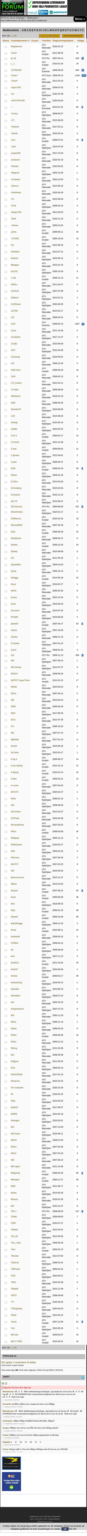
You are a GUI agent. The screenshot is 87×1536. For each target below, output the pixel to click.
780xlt (13, 1315)
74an (13, 1249)
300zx (13, 693)
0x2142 (14, 271)
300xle (14, 687)
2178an (14, 481)
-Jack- (13, 146)
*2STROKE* (16, 70)
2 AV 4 (14, 435)
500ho (13, 1035)
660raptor (15, 1179)
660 (12, 1160)
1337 (13, 350)
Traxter (5, 1435)
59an (13, 1101)
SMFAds (39, 1521)
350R (13, 706)
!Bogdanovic (16, 46)
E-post (35, 40)
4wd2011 (15, 963)
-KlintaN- (15, 166)
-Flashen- (15, 127)
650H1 (14, 1140)
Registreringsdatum (63, 40)
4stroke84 (15, 936)
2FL (12, 558)
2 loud (13, 449)
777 (12, 1302)
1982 (13, 403)
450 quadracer (17, 825)
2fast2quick (16, 538)
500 (12, 1015)
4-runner (14, 785)
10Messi (14, 298)
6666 (13, 1186)
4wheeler (15, 989)
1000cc (14, 284)
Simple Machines (54, 1519)
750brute (15, 1262)
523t (13, 1068)
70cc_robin (16, 1243)
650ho (13, 1147)
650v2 (13, 1153)
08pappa (15, 265)
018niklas (15, 252)
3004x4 (14, 674)
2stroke (14, 637)
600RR (14, 1114)
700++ (13, 1211)
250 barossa (16, 506)
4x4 (12, 1002)
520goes (15, 1061)
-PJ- (12, 199)
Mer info (72, 1529)
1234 (13, 324)
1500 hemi (15, 370)
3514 (13, 720)
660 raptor (15, 1166)
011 (12, 245)
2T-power (15, 643)
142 (12, 363)
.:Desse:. (15, 225)
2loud (13, 584)
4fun (13, 904)
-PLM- (13, 206)
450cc (13, 831)
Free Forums (48, 1521)
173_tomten (16, 383)
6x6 (12, 1206)
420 (12, 805)
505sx (13, 1042)
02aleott (14, 258)
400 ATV (14, 792)
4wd (12, 956)
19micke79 (16, 409)
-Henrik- (14, 133)
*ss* (12, 94)
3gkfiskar (15, 739)
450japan (15, 838)
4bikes (14, 884)
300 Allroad (16, 667)
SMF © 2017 (43, 1519)
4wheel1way (16, 982)
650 (12, 1127)
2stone (14, 630)
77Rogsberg (16, 1308)
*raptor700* (16, 87)
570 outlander (17, 1088)
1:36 (13, 416)
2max (13, 604)
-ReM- (13, 219)
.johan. (14, 232)
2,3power (15, 455)
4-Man (13, 779)
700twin (14, 1229)
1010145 (15, 291)
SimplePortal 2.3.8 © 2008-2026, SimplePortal (45, 1516)
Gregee (6, 1428)
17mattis (14, 389)
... (13, 36)
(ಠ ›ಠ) (13, 58)
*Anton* (14, 75)
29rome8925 (16, 525)
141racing (15, 357)
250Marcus (16, 518)
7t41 (13, 1328)
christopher (7, 1421)
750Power (15, 1269)
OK (65, 1529)
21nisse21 (15, 495)
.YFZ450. (15, 238)
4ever (13, 897)
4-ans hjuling (16, 766)
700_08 (14, 1236)
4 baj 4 (14, 759)
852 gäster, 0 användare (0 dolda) (19, 1362)
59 (12, 1094)
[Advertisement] (74, 1468)
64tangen (15, 1120)
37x (12, 726)
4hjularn (14, 917)
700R (13, 1223)
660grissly (15, 1173)
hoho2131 (7, 1404)
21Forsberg (16, 488)
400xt (13, 798)
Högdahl (6, 1442)
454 (12, 871)
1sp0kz (14, 429)
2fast (13, 532)
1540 (13, 376)
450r (13, 851)
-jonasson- (15, 160)
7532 (13, 1276)
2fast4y (14, 551)
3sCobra (14, 752)
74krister (15, 1256)
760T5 (13, 1295)
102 (15, 36)
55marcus (15, 1081)
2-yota (13, 462)
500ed (13, 1028)
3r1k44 (14, 746)
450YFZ (14, 864)
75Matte (14, 1289)
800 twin (14, 1335)
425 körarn (16, 811)
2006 (13, 468)
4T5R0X (14, 943)
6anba (13, 1193)
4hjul (13, 910)
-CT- (13, 120)
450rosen (15, 857)
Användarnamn (20, 40)
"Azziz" (14, 53)
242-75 (14, 501)
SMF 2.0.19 (34, 1519)
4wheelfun (15, 996)
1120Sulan (16, 304)
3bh (12, 733)
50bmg (14, 1048)
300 (12, 660)
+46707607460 (18, 100)
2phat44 (14, 624)
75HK (13, 1282)
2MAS (13, 591)
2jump (13, 571)
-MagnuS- (15, 173)
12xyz (13, 330)
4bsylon (14, 890)
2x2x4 (13, 650)
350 (12, 700)
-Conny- (14, 113)
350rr (13, 713)
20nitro (14, 475)
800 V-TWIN (16, 1341)
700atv (14, 1216)
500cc (13, 1022)
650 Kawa (15, 1134)
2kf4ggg (14, 578)
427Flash (15, 818)
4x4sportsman (17, 1009)
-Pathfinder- (16, 192)
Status (5, 40)
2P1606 (14, 617)
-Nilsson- (15, 186)
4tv (12, 950)
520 (12, 1055)
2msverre (15, 610)
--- (12, 107)
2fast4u (14, 545)
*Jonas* (14, 81)
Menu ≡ (80, 19)
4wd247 (14, 969)
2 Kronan (15, 442)
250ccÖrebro (17, 512)
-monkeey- (15, 179)
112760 (14, 311)
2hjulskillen (16, 564)
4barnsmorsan (17, 877)
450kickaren (16, 844)
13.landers (15, 337)
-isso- (13, 140)
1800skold (15, 396)
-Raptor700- (16, 212)
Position (46, 40)
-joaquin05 (15, 153)
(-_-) (13, 63)
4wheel (14, 976)
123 (12, 317)
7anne (13, 1322)
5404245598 (16, 1074)
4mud (13, 930)
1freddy (14, 422)
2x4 (12, 655)
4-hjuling (14, 772)
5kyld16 (14, 1107)
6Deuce (14, 1199)
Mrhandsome (8, 1392)
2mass (14, 597)
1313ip (14, 344)
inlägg (81, 40)
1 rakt (13, 278)
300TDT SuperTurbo (20, 680)
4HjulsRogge (16, 923)
